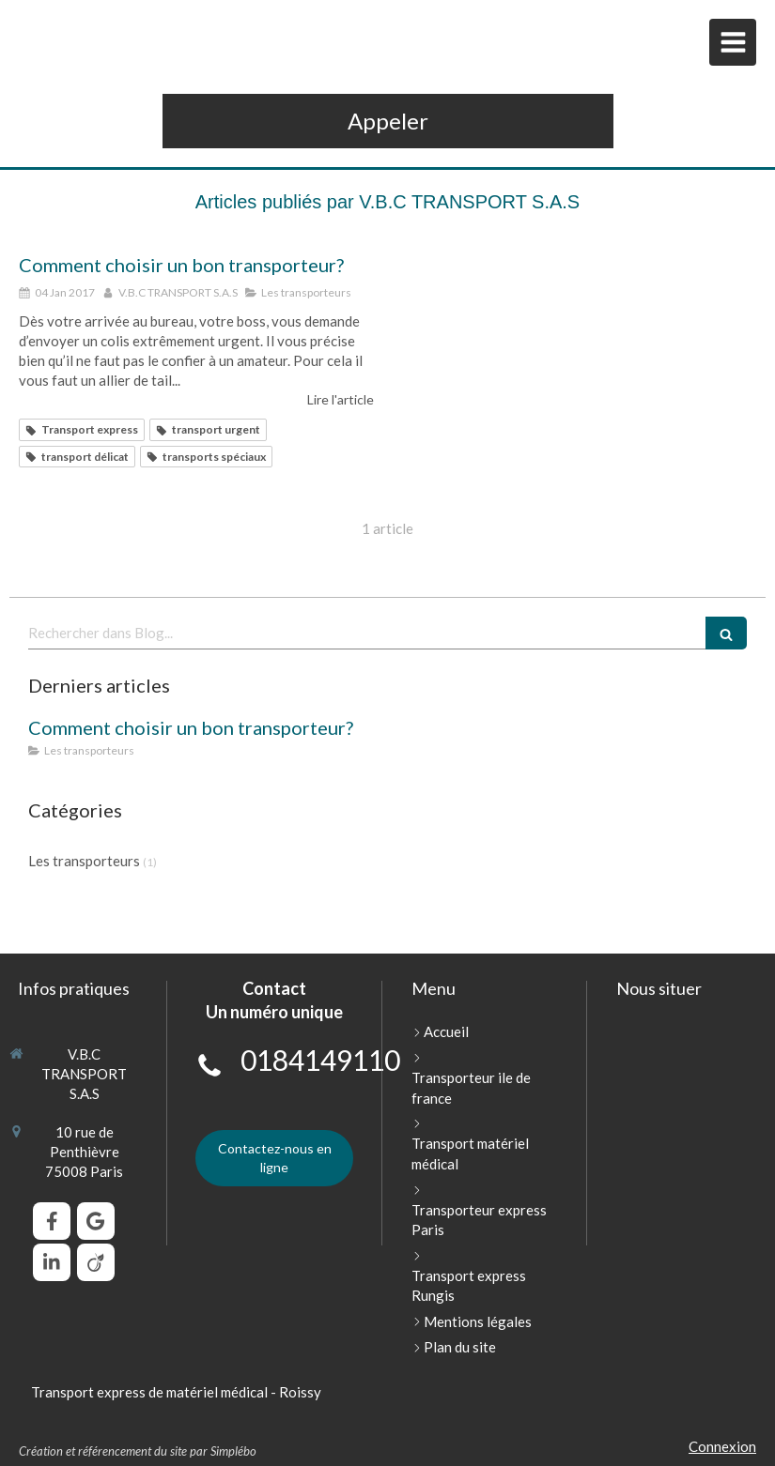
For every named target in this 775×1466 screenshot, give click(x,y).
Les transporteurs (84, 860)
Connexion (722, 1446)
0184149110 (320, 1060)
